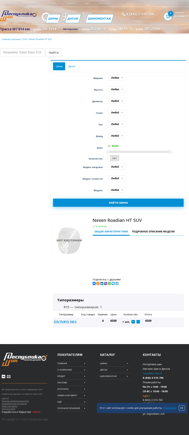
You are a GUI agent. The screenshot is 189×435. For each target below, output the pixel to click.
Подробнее (169, 408)
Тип (100, 124)
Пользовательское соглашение (14, 404)
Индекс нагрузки (93, 167)
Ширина (98, 78)
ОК (181, 408)
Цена (100, 147)
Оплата (70, 3)
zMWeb (36, 412)
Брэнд (99, 136)
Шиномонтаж (99, 18)
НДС (87, 3)
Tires (24, 39)
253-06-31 (94, 28)
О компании (31, 3)
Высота (98, 89)
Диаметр (97, 101)
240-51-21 (121, 28)
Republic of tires (25, 359)
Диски (73, 18)
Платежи (62, 382)
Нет (114, 158)
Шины (53, 18)
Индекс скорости (93, 178)
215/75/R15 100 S (65, 322)
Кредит (52, 3)
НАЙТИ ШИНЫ (118, 202)
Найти (54, 52)
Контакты (104, 3)
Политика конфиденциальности (15, 401)
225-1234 (45, 29)
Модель (98, 190)
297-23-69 (148, 28)
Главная (9, 3)
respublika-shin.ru (152, 373)
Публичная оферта (9, 406)
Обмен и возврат (67, 395)
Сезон (99, 113)
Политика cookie (8, 409)
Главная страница (11, 39)
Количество (96, 158)
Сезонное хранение (68, 408)
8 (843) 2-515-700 (140, 14)
